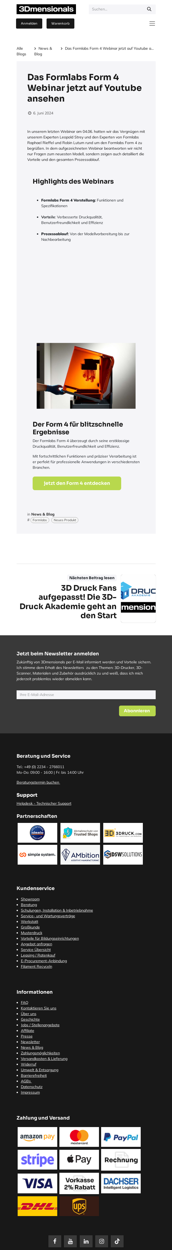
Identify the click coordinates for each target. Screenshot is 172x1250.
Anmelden (29, 23)
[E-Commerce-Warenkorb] (60, 23)
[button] (137, 711)
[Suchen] (149, 9)
